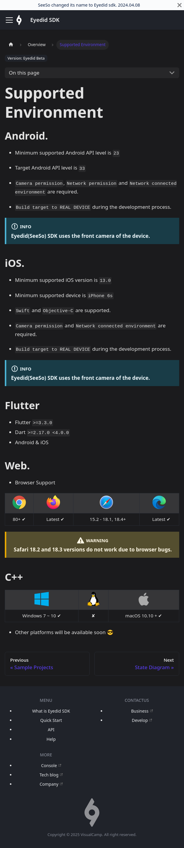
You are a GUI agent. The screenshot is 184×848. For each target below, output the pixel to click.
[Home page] (11, 45)
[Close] (179, 5)
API (51, 729)
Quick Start (51, 720)
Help (51, 739)
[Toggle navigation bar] (9, 20)
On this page (24, 72)
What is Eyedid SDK (51, 711)
